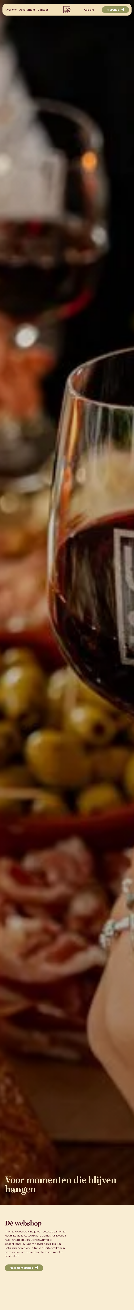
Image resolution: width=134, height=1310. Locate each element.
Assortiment (27, 9)
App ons (89, 9)
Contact (43, 9)
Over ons (11, 9)
